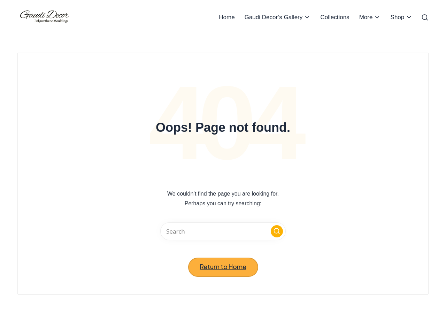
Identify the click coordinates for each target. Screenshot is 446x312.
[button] (277, 231)
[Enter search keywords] (223, 231)
